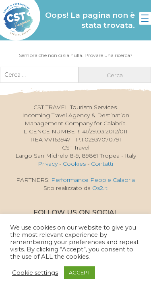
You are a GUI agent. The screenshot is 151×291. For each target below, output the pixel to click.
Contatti (102, 163)
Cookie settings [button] (35, 272)
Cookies (74, 163)
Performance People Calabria (93, 179)
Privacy (48, 163)
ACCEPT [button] (79, 272)
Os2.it (100, 188)
